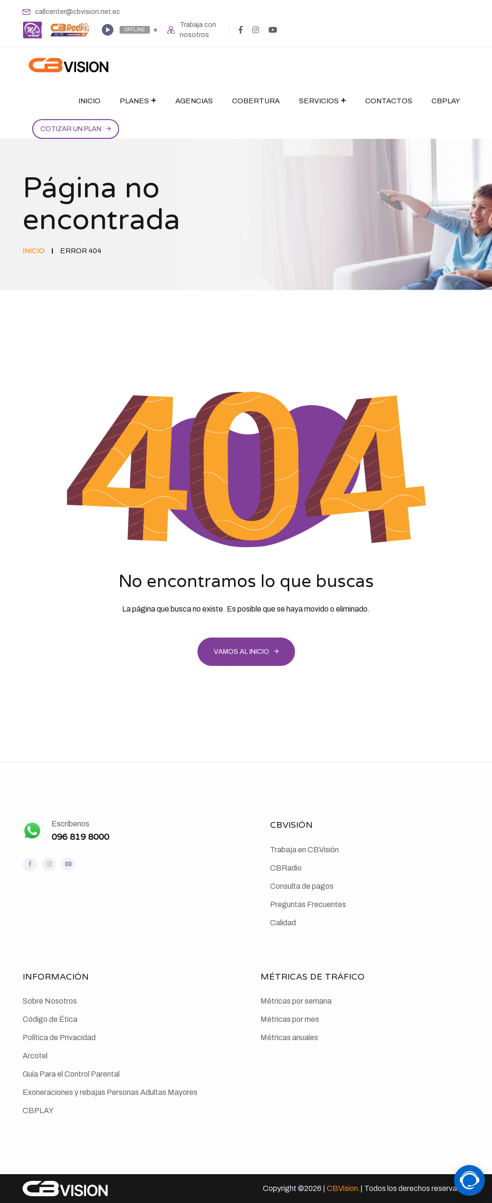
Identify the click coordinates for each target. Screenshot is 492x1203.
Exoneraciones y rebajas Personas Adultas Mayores (110, 1092)
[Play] (107, 30)
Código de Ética (50, 1019)
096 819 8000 (80, 837)
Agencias (194, 101)
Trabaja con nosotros (198, 29)
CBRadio (286, 868)
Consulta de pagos (301, 886)
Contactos (388, 101)
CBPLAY (38, 1110)
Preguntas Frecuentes (308, 904)
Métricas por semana (296, 1001)
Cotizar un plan (70, 129)
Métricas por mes (289, 1019)
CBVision (342, 1188)
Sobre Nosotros (50, 1001)
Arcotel (35, 1056)
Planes (134, 101)
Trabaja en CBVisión (304, 850)
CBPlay (445, 101)
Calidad (283, 923)
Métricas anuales (289, 1037)
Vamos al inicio (241, 651)
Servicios (319, 101)
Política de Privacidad (59, 1037)
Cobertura (256, 101)
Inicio (89, 101)
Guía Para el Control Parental (71, 1074)
